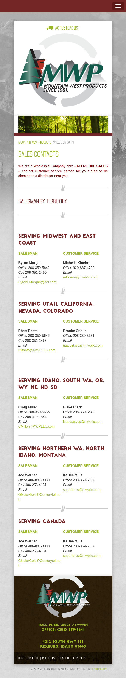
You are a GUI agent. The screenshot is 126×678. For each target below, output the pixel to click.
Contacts (79, 658)
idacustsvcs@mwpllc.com (82, 422)
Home (21, 658)
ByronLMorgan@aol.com (37, 282)
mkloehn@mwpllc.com (80, 277)
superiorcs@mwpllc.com (81, 490)
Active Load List (67, 28)
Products (48, 658)
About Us (33, 658)
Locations (64, 658)
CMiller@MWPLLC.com (36, 426)
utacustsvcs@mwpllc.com (82, 345)
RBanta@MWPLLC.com (37, 350)
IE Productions (99, 669)
